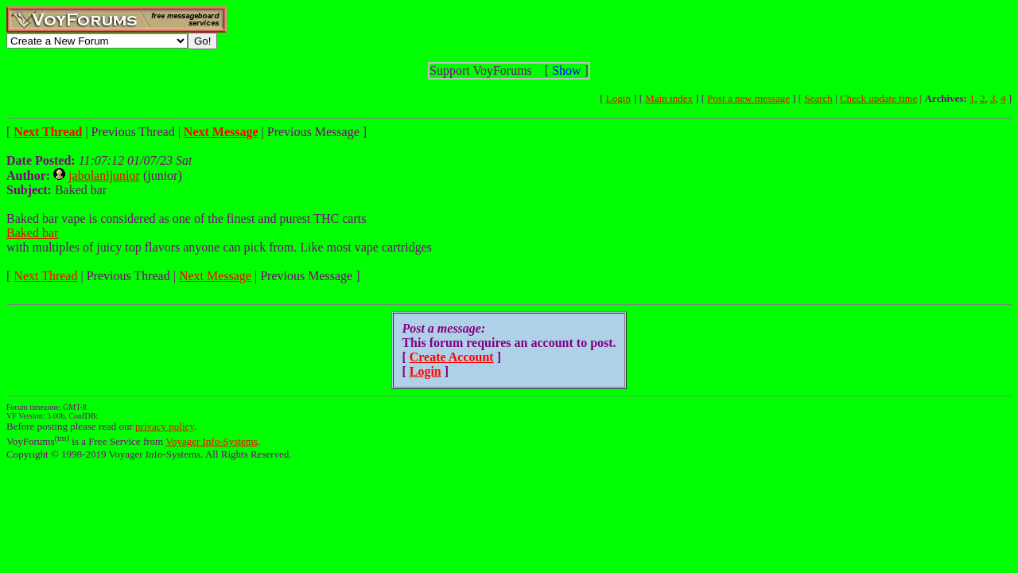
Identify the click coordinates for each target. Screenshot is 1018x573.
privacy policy (164, 426)
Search (818, 98)
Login (618, 98)
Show (566, 70)
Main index (669, 98)
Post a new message (748, 98)
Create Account (452, 357)
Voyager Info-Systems (211, 441)
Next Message (215, 276)
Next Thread (45, 276)
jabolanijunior (104, 175)
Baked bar (32, 233)
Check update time (878, 98)
